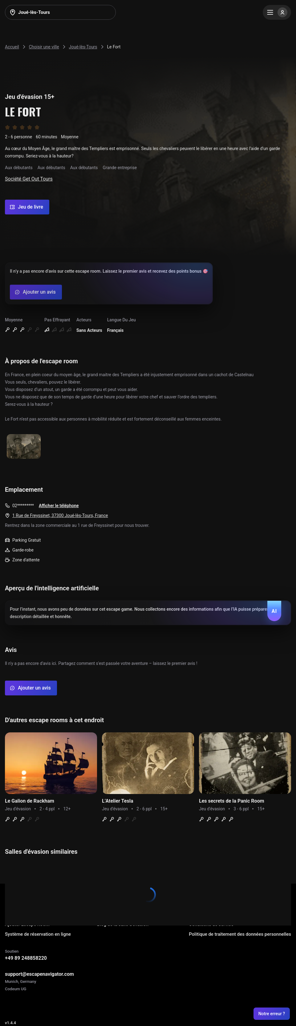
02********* (23, 505)
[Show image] (24, 447)
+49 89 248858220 (26, 958)
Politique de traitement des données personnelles (240, 934)
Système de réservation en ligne (38, 934)
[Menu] (277, 12)
